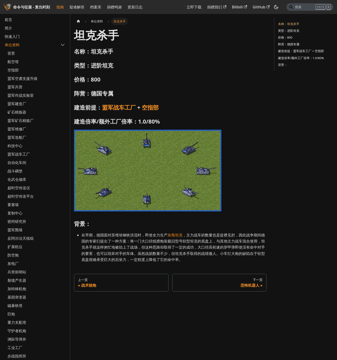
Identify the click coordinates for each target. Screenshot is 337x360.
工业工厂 (14, 347)
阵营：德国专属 (288, 44)
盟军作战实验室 (20, 95)
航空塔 (13, 61)
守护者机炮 (16, 330)
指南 (60, 7)
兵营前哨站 (16, 271)
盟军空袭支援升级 (22, 78)
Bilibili (239, 7)
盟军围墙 (14, 229)
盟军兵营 (14, 86)
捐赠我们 (216, 7)
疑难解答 (77, 7)
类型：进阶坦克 (288, 31)
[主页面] (78, 21)
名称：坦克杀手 (288, 24)
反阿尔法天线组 (20, 238)
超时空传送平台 (20, 196)
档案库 (95, 7)
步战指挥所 (16, 356)
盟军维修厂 (16, 129)
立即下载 (194, 7)
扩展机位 (14, 246)
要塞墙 (13, 204)
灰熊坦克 (175, 235)
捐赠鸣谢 (114, 7)
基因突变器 (16, 297)
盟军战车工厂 (18, 154)
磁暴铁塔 (14, 305)
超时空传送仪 (18, 187)
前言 (8, 19)
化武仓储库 (16, 179)
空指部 (13, 70)
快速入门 (12, 36)
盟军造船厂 (16, 137)
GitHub (261, 7)
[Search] (309, 7)
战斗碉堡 (14, 171)
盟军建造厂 (16, 103)
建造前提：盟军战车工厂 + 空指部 (301, 51)
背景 (11, 53)
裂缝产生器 (16, 280)
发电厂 (13, 263)
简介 (8, 28)
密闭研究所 (16, 221)
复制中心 (14, 213)
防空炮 (13, 255)
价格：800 (285, 37)
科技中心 (14, 145)
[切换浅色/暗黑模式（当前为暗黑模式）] (276, 7)
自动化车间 (16, 162)
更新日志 (135, 7)
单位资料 (12, 44)
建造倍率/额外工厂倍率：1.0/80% (301, 58)
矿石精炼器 (16, 112)
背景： (282, 65)
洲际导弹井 (16, 339)
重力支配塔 (16, 322)
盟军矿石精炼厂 (20, 120)
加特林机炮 (16, 288)
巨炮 (11, 314)
